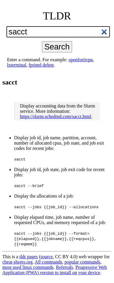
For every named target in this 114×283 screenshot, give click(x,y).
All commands (48, 261)
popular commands (82, 261)
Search (56, 46)
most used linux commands (28, 267)
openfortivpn (81, 59)
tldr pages (28, 256)
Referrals (64, 267)
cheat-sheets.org (17, 261)
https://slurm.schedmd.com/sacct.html (55, 116)
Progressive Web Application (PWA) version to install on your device (54, 270)
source (46, 256)
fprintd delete (41, 64)
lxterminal (16, 64)
